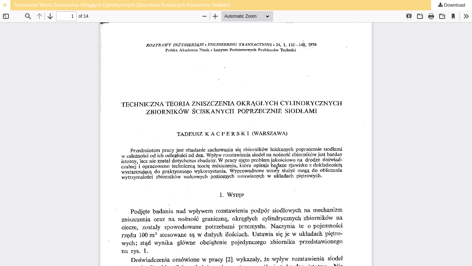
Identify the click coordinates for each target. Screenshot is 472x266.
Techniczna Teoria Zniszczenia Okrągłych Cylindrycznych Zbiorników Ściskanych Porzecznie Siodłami (122, 5)
